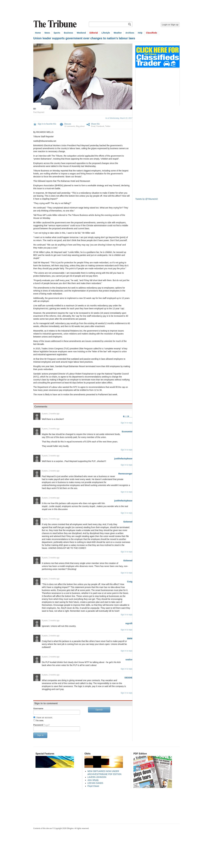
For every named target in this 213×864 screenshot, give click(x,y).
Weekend (81, 33)
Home (38, 33)
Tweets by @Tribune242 (146, 199)
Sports (57, 33)
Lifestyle (105, 33)
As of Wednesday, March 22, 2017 (118, 118)
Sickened (127, 522)
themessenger (125, 473)
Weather (118, 33)
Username (38, 708)
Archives (129, 33)
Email (93, 126)
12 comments (69, 126)
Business (68, 33)
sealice (128, 659)
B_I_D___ (127, 416)
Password (41, 725)
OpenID (99, 709)
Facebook (100, 126)
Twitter (107, 126)
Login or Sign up (170, 24)
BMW (129, 638)
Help (140, 33)
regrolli (128, 623)
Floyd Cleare (93, 786)
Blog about (80, 126)
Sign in (40, 735)
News (47, 33)
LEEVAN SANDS (95, 783)
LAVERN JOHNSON (96, 777)
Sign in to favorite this (47, 124)
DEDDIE (128, 677)
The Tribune (55, 24)
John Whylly (93, 780)
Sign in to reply (126, 423)
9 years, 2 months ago (50, 414)
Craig (129, 581)
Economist (127, 431)
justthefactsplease (123, 458)
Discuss (67, 124)
